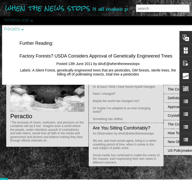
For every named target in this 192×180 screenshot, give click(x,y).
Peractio (21, 116)
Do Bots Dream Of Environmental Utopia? (134, 37)
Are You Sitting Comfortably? (121, 128)
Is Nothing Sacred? (112, 63)
